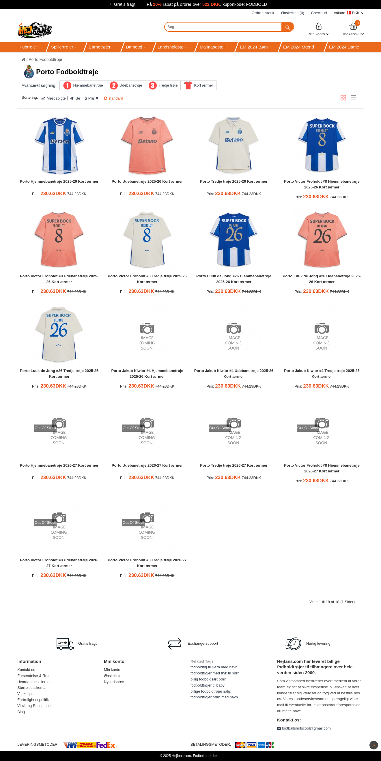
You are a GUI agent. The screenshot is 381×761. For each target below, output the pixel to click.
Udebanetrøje (130, 85)
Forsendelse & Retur (34, 676)
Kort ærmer (203, 85)
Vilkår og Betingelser (34, 706)
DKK (356, 13)
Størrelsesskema (31, 687)
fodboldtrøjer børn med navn (214, 697)
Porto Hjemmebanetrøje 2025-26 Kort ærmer (59, 181)
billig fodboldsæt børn (208, 679)
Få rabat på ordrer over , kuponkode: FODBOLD (207, 4)
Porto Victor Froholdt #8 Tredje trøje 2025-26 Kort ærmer (147, 279)
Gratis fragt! (125, 4)
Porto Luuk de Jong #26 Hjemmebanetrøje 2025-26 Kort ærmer (233, 279)
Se (75, 98)
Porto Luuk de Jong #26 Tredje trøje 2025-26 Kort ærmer (59, 374)
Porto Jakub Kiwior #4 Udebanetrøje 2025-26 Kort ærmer (234, 374)
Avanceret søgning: (39, 85)
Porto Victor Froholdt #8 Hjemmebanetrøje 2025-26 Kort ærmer (321, 184)
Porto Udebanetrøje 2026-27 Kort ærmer (147, 465)
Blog (21, 712)
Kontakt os (26, 669)
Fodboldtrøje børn (206, 756)
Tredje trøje (168, 85)
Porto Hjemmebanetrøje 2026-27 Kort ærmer (59, 465)
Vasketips (25, 693)
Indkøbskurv (353, 29)
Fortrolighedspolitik (33, 700)
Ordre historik (263, 13)
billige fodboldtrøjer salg (210, 691)
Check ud (319, 13)
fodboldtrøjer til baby (207, 685)
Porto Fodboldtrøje (45, 59)
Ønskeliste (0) (292, 13)
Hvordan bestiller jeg (34, 682)
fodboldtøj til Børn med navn (214, 667)
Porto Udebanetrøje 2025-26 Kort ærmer (147, 181)
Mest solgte (53, 98)
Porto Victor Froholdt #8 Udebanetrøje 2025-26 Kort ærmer (59, 279)
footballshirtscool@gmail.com (304, 728)
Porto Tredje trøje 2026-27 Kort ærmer (233, 465)
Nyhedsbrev (114, 682)
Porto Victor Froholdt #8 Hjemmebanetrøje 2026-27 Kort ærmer (321, 468)
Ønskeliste (113, 676)
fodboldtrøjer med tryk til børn (215, 673)
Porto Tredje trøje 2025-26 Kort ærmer (233, 181)
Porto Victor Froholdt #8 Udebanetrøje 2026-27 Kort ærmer (59, 563)
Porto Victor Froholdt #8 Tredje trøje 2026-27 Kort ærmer (147, 563)
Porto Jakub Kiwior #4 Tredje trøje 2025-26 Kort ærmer (322, 374)
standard (113, 98)
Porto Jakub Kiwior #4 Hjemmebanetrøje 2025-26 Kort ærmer (147, 374)
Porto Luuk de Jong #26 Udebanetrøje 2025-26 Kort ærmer (322, 279)
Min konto (319, 29)
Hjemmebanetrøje (88, 85)
